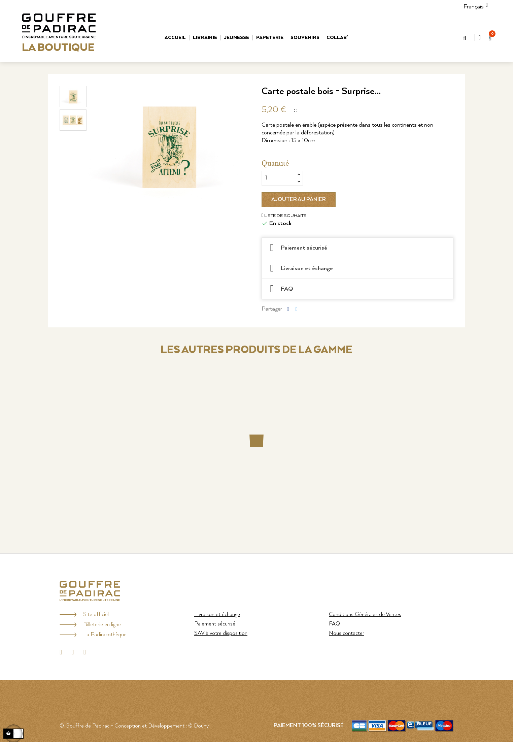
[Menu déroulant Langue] (473, 6)
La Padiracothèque (105, 635)
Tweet (297, 309)
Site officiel (96, 614)
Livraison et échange (217, 614)
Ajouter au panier (298, 199)
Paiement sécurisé (214, 624)
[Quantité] (278, 178)
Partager (288, 309)
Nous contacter (346, 633)
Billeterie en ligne (102, 624)
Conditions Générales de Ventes (365, 614)
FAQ (334, 624)
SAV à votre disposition (220, 633)
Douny (201, 726)
